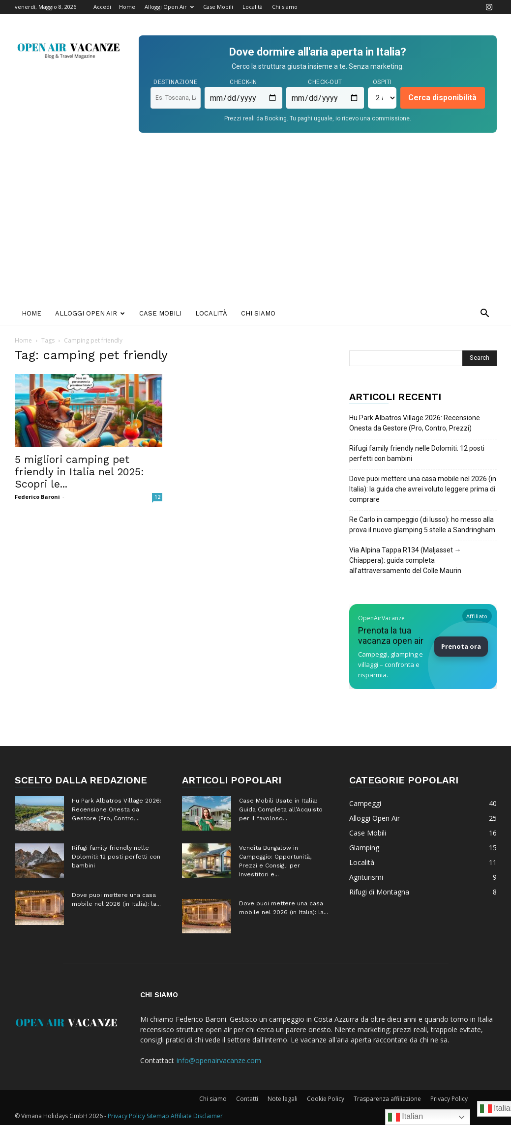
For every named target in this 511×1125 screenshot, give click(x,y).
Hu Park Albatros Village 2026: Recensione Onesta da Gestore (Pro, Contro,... (116, 809)
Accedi (102, 6)
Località (252, 6)
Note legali (283, 1099)
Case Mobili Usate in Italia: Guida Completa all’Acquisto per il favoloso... (281, 809)
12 (157, 496)
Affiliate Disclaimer (197, 1116)
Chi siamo (285, 6)
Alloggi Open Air (169, 6)
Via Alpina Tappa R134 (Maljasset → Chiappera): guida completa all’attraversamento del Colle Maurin (405, 560)
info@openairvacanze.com (219, 1060)
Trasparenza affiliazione (387, 1099)
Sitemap (158, 1116)
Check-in (243, 82)
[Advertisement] (255, 228)
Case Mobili (218, 6)
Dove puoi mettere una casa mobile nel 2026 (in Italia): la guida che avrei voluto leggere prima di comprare (422, 489)
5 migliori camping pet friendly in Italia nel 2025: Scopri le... (79, 471)
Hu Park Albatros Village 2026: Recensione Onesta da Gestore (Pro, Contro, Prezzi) (414, 423)
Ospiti (382, 82)
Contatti (247, 1099)
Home (127, 6)
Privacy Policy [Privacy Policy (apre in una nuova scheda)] (126, 1116)
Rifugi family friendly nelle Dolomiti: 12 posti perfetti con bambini (416, 453)
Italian (405, 1117)
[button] (485, 314)
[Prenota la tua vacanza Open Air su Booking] (423, 646)
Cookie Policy (325, 1099)
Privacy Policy (449, 1099)
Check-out (325, 82)
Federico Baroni (37, 496)
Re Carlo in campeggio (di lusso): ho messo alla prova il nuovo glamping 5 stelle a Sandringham (422, 525)
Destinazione (175, 82)
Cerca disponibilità (442, 97)
